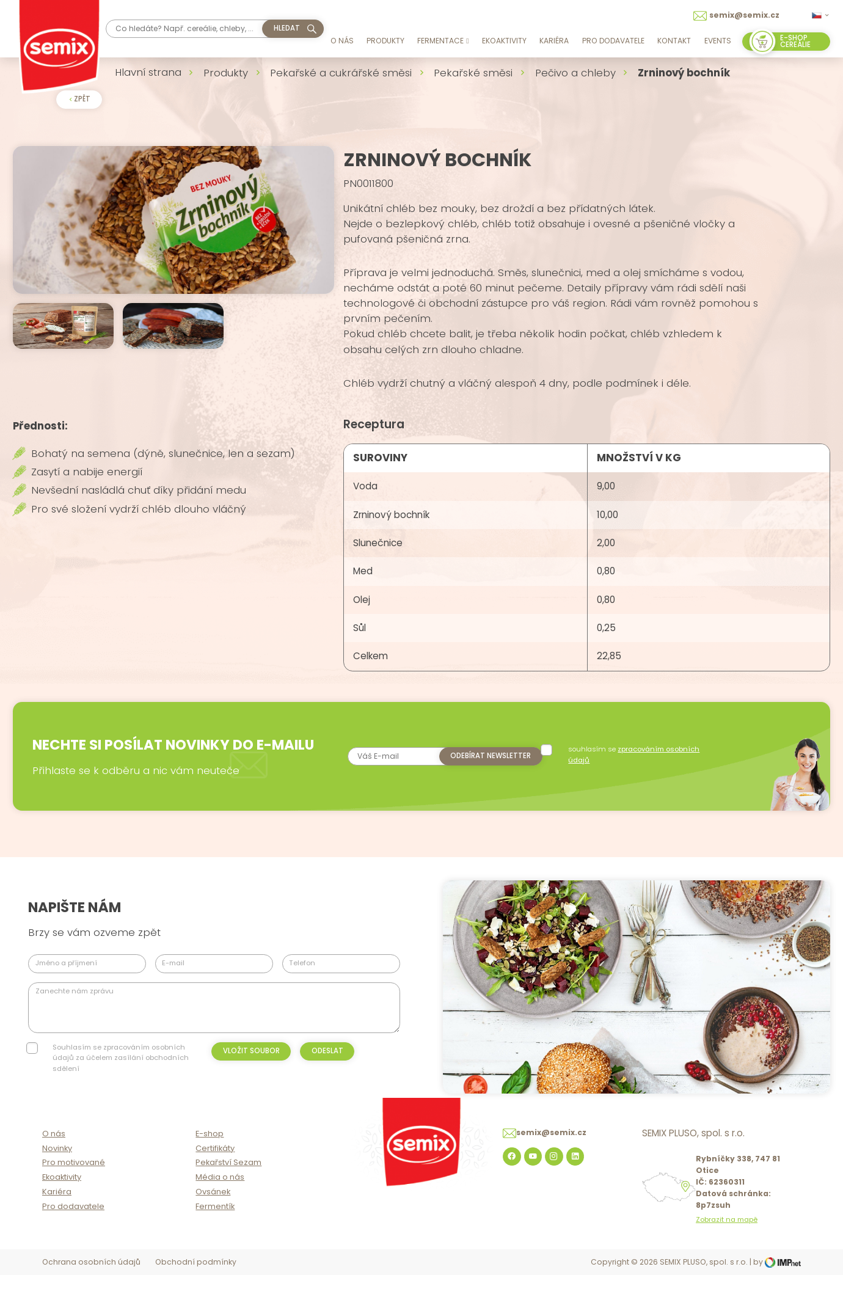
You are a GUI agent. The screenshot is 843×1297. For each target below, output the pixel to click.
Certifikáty (215, 1171)
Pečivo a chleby (575, 72)
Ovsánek (212, 1215)
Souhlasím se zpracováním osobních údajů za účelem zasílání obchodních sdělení (121, 1068)
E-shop (209, 1157)
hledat (287, 28)
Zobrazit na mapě (726, 1243)
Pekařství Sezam (228, 1186)
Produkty (385, 40)
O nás (342, 40)
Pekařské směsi (473, 72)
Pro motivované (73, 1186)
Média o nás (219, 1201)
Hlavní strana (148, 72)
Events (717, 40)
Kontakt (674, 40)
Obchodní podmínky (195, 1286)
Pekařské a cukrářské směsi (341, 72)
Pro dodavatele (613, 40)
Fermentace (443, 40)
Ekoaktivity (504, 40)
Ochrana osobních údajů (91, 1286)
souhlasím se (635, 764)
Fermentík (215, 1229)
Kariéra (554, 40)
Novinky (57, 1171)
